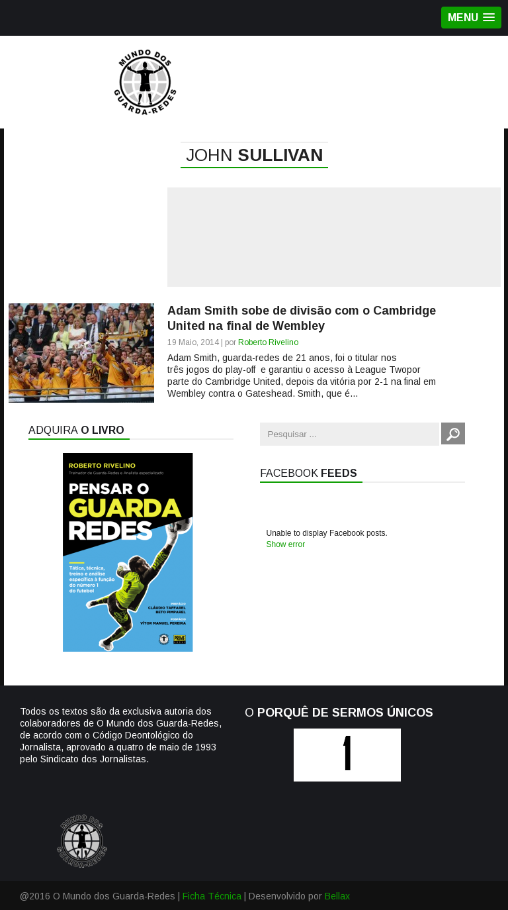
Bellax (337, 896)
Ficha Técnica (212, 896)
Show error (286, 544)
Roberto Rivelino (268, 342)
